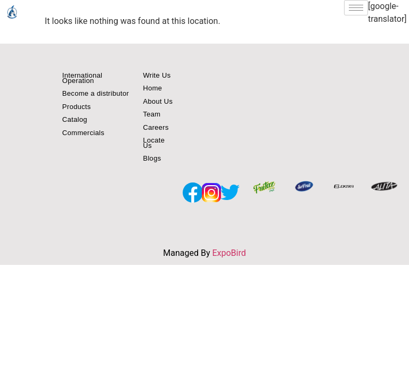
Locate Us (154, 142)
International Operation (82, 78)
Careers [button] (155, 127)
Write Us (156, 75)
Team (151, 114)
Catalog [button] (74, 119)
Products (76, 107)
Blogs (152, 158)
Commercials (83, 133)
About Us (158, 101)
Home (152, 88)
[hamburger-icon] (356, 7)
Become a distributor (95, 93)
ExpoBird (229, 253)
